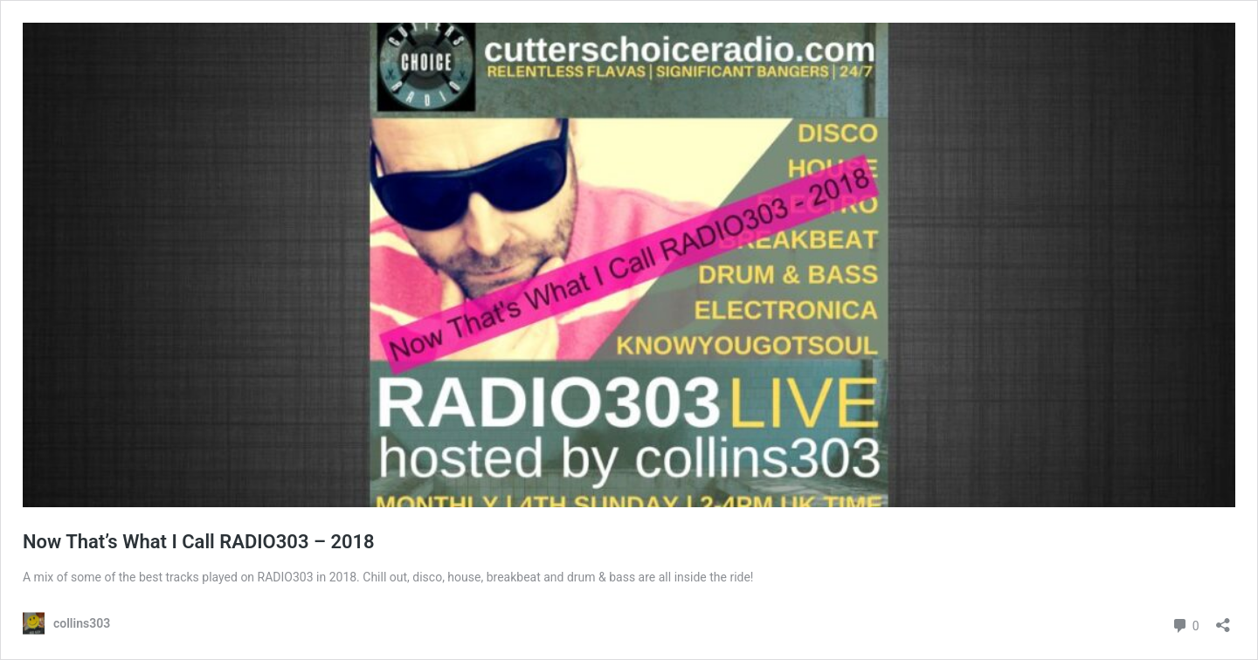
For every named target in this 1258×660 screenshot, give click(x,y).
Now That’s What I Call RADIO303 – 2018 (199, 542)
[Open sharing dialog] (1223, 619)
